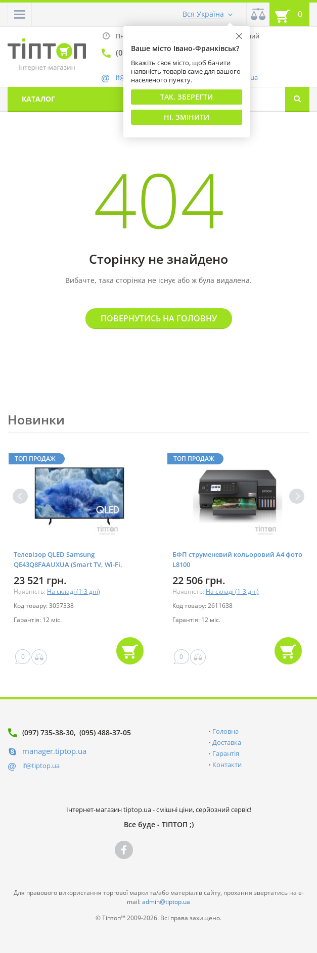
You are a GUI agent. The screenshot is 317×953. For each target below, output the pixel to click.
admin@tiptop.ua (166, 901)
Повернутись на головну (159, 318)
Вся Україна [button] (203, 14)
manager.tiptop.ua (54, 751)
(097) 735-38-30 (48, 732)
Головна (225, 731)
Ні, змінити (186, 117)
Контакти (227, 764)
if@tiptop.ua (41, 765)
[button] (19, 14)
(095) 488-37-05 (105, 732)
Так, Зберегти (186, 97)
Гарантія (225, 753)
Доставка (226, 742)
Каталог (38, 99)
